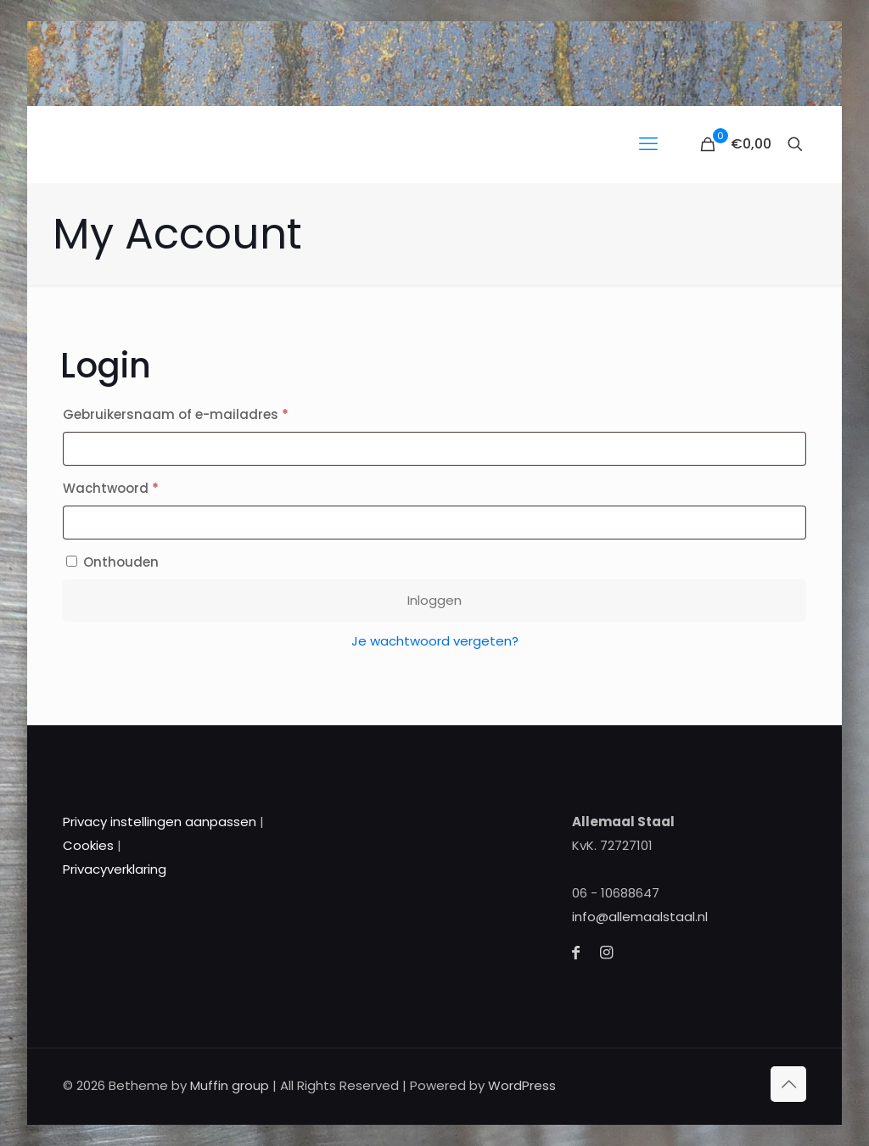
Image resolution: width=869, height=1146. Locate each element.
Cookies (88, 845)
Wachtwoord (133, 486)
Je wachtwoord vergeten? (435, 641)
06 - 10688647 (615, 893)
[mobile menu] (648, 144)
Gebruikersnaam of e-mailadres (198, 412)
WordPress (522, 1085)
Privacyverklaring (114, 869)
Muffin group (229, 1085)
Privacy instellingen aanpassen (159, 821)
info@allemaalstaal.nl (640, 916)
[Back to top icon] (788, 1084)
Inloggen (434, 600)
